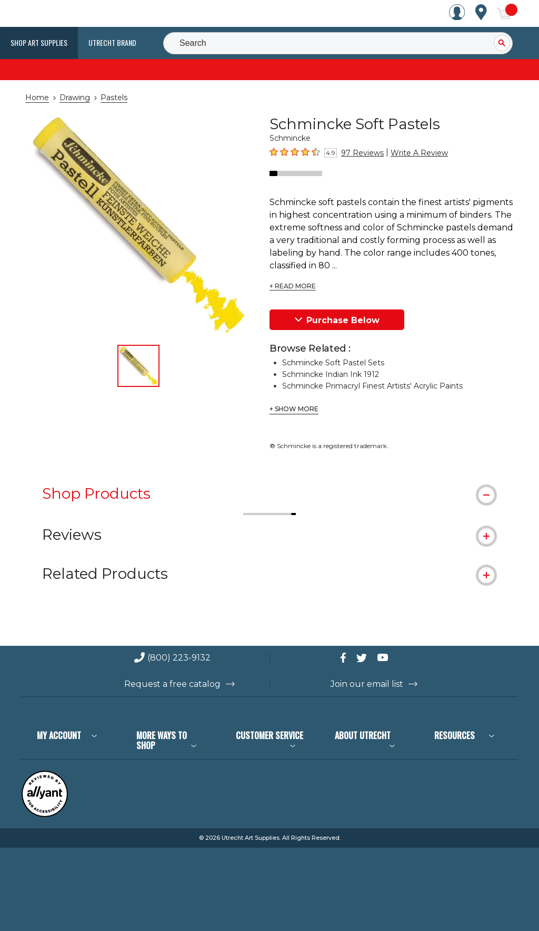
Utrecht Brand (112, 42)
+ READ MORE (291, 273)
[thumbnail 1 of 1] (138, 366)
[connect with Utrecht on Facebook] (348, 642)
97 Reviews (359, 153)
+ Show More (292, 396)
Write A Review (409, 153)
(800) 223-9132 (178, 642)
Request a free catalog (172, 668)
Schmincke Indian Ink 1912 (326, 361)
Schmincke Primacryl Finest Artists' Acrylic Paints (362, 373)
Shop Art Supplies (39, 42)
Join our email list (367, 668)
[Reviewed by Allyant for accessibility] (44, 798)
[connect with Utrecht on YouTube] (390, 642)
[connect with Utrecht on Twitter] (369, 642)
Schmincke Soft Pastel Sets (327, 350)
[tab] (269, 480)
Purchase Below (336, 307)
